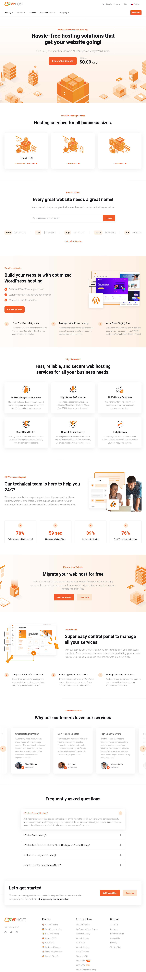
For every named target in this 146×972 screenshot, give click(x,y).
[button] (143, 749)
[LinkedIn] (17, 932)
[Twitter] (11, 932)
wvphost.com (29, 767)
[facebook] (5, 932)
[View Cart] (103, 4)
